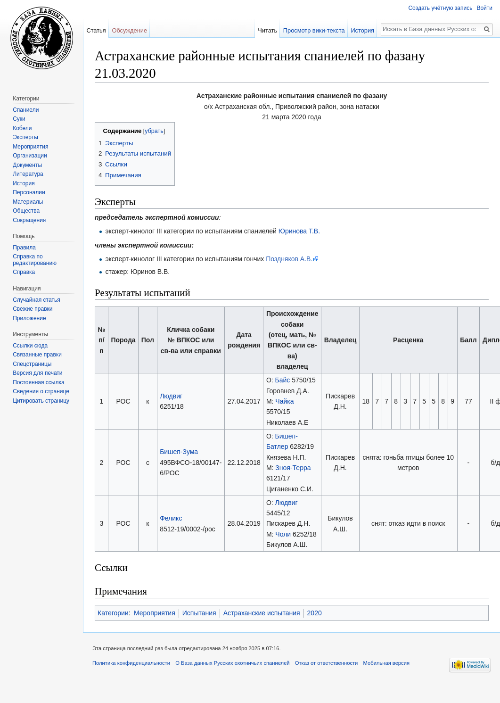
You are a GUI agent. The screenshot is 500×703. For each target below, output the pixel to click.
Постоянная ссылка (38, 382)
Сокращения (29, 220)
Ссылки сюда (30, 345)
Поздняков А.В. (289, 259)
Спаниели (26, 110)
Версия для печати (37, 373)
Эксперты (25, 137)
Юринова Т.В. (299, 231)
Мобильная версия (386, 663)
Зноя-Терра (293, 467)
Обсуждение (129, 30)
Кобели (22, 128)
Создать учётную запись (440, 8)
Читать (267, 30)
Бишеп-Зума (179, 451)
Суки (19, 119)
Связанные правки (37, 354)
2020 (314, 613)
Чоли (283, 534)
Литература (28, 174)
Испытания (199, 613)
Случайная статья (36, 300)
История (362, 30)
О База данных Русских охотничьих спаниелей (232, 663)
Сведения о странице (41, 391)
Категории (113, 613)
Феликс (171, 518)
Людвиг (171, 396)
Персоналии (29, 192)
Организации (30, 155)
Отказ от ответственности (326, 663)
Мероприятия (154, 613)
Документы (27, 165)
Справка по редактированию (35, 259)
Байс (282, 380)
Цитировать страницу (41, 400)
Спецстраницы (32, 364)
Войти (484, 8)
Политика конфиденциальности (131, 663)
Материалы (28, 201)
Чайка (284, 401)
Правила (24, 247)
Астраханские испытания (261, 613)
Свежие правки (32, 309)
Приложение (29, 318)
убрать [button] (154, 131)
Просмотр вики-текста (314, 30)
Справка (24, 272)
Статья (96, 30)
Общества (26, 210)
